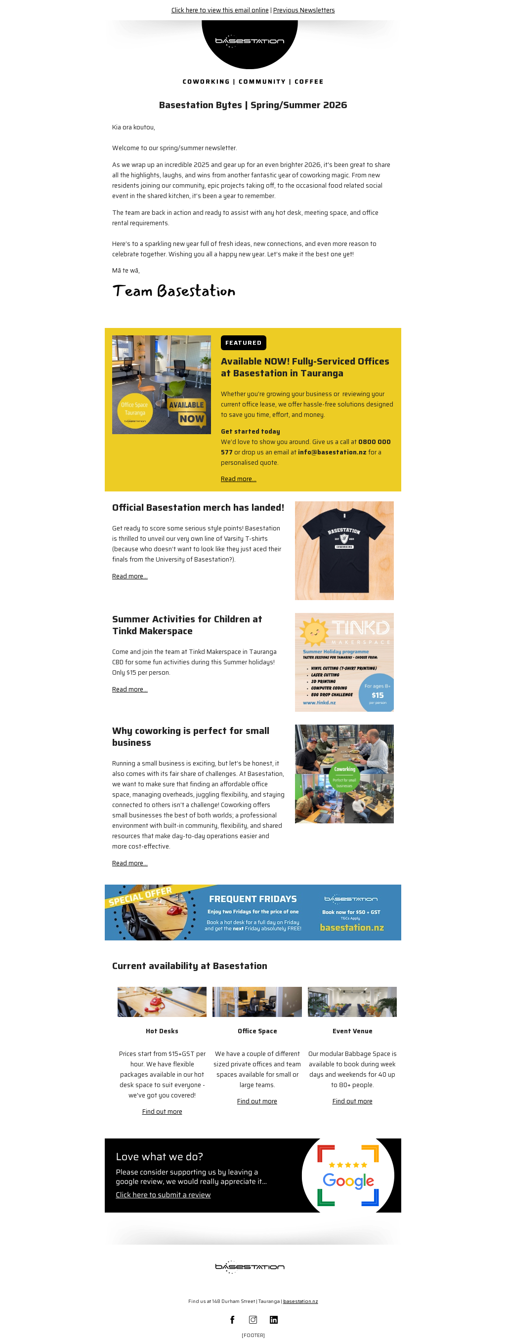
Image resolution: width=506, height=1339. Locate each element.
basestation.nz (300, 1301)
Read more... (238, 479)
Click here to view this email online (220, 10)
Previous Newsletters (304, 10)
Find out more (162, 1111)
